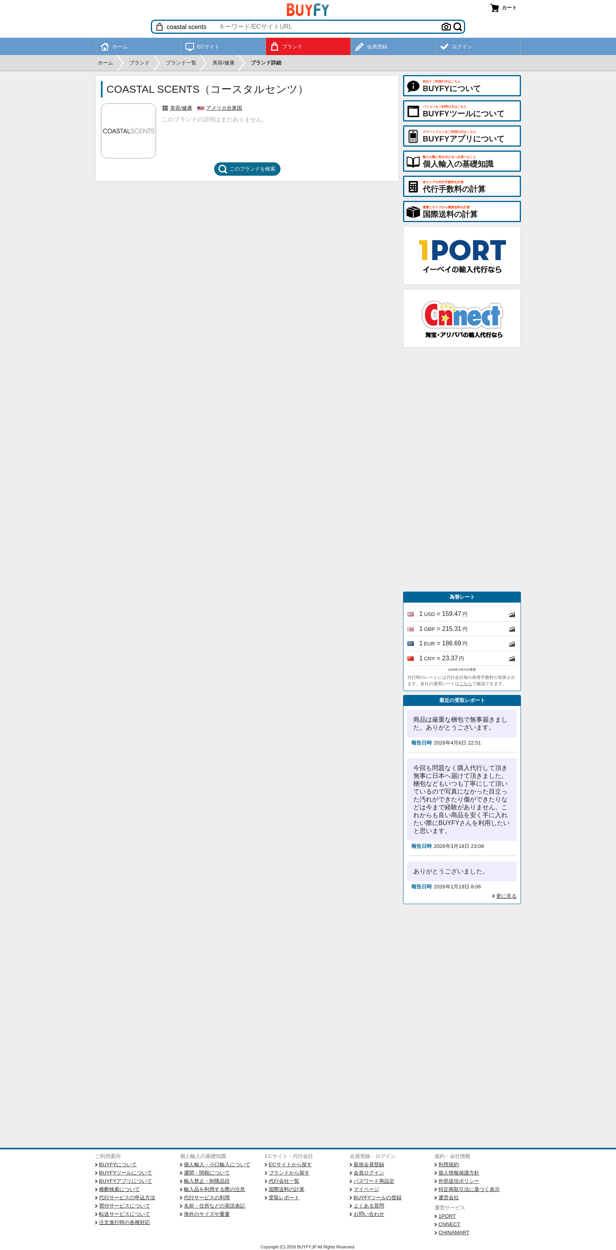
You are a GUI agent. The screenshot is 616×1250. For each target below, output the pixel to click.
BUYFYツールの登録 (378, 1197)
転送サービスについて (124, 1214)
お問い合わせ (369, 1214)
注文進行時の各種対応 (124, 1222)
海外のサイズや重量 (207, 1214)
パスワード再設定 (374, 1181)
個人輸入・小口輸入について (217, 1164)
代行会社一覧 (284, 1181)
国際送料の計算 (286, 1189)
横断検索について (119, 1189)
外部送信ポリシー (458, 1181)
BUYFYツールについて (125, 1173)
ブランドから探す (289, 1173)
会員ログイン (369, 1173)
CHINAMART (453, 1232)
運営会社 (448, 1197)
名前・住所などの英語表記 (214, 1206)
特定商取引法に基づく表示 (469, 1189)
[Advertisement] (462, 470)
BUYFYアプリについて (125, 1181)
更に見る (506, 896)
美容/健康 (181, 108)
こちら (465, 683)
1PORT (447, 1216)
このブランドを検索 (246, 169)
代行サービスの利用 (207, 1197)
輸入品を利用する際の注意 (214, 1189)
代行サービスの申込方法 (127, 1197)
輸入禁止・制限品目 (207, 1181)
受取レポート (284, 1197)
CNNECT (449, 1224)
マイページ (366, 1189)
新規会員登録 (369, 1164)
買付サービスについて (124, 1206)
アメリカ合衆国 (224, 108)
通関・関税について (207, 1173)
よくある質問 (369, 1206)
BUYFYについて (118, 1164)
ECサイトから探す (290, 1164)
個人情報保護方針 (458, 1173)
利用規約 (448, 1164)
